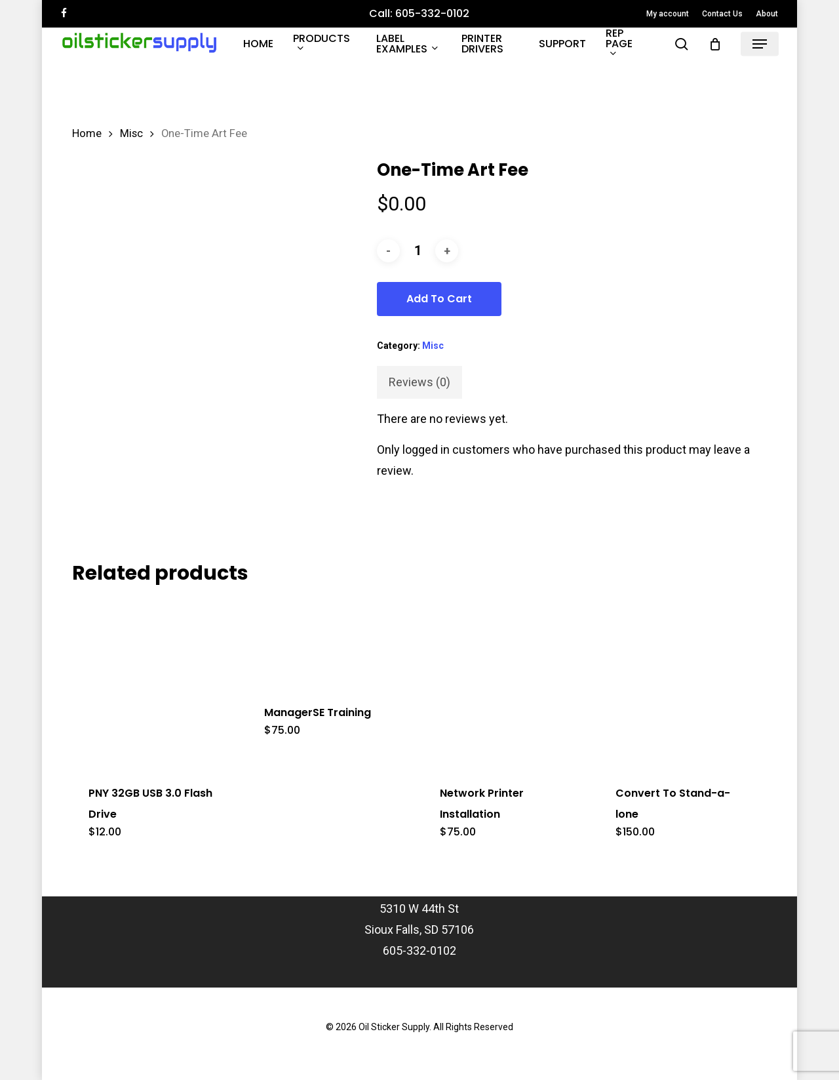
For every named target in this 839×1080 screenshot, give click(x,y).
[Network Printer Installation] (506, 682)
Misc (131, 133)
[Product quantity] (417, 250)
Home (87, 133)
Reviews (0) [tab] (419, 382)
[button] (760, 44)
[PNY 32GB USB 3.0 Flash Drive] (155, 682)
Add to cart (439, 298)
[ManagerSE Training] (331, 642)
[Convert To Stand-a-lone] (682, 682)
